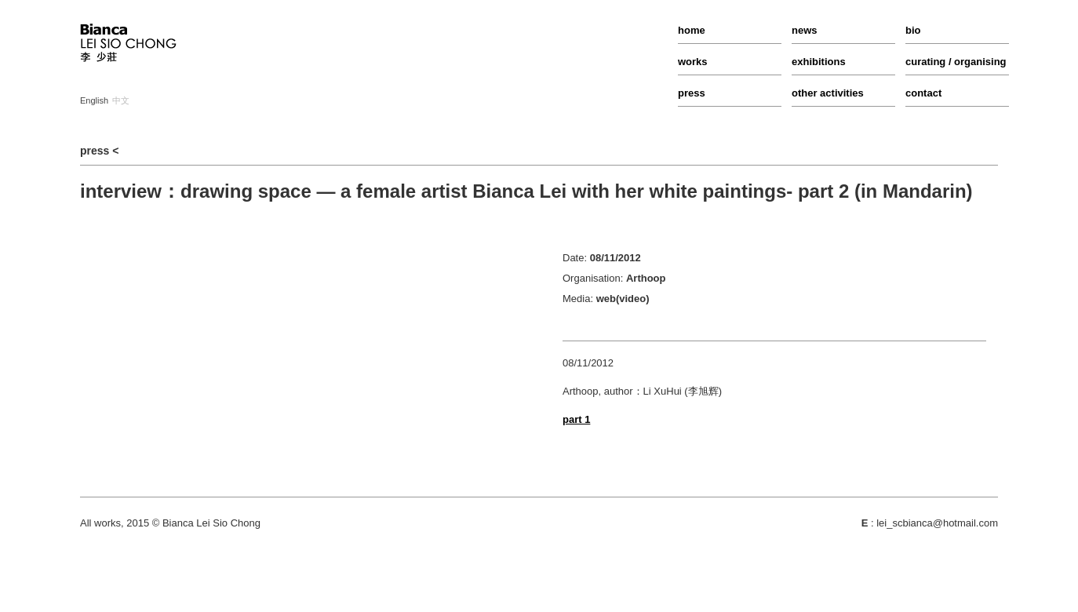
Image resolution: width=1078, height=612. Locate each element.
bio (913, 30)
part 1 (576, 419)
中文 (120, 101)
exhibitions (819, 61)
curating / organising (956, 61)
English (94, 101)
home (691, 30)
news (805, 30)
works (693, 61)
